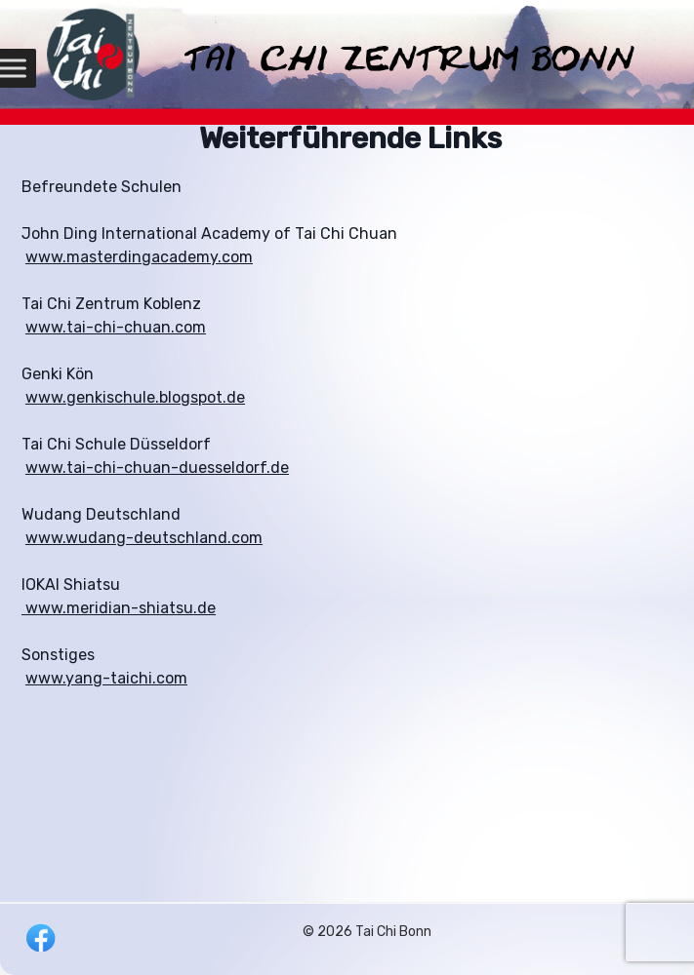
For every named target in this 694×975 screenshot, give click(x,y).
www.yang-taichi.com (106, 678)
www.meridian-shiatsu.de (118, 608)
